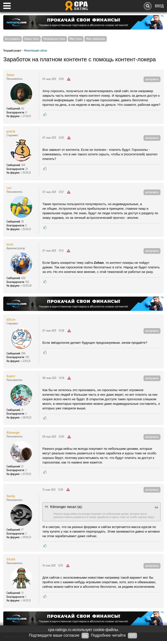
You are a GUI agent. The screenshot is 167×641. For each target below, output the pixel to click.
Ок (85, 635)
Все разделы (12, 39)
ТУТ (132, 635)
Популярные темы (54, 39)
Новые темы (31, 39)
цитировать (152, 79)
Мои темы (76, 39)
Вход (159, 5)
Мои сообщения (95, 39)
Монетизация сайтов (35, 50)
